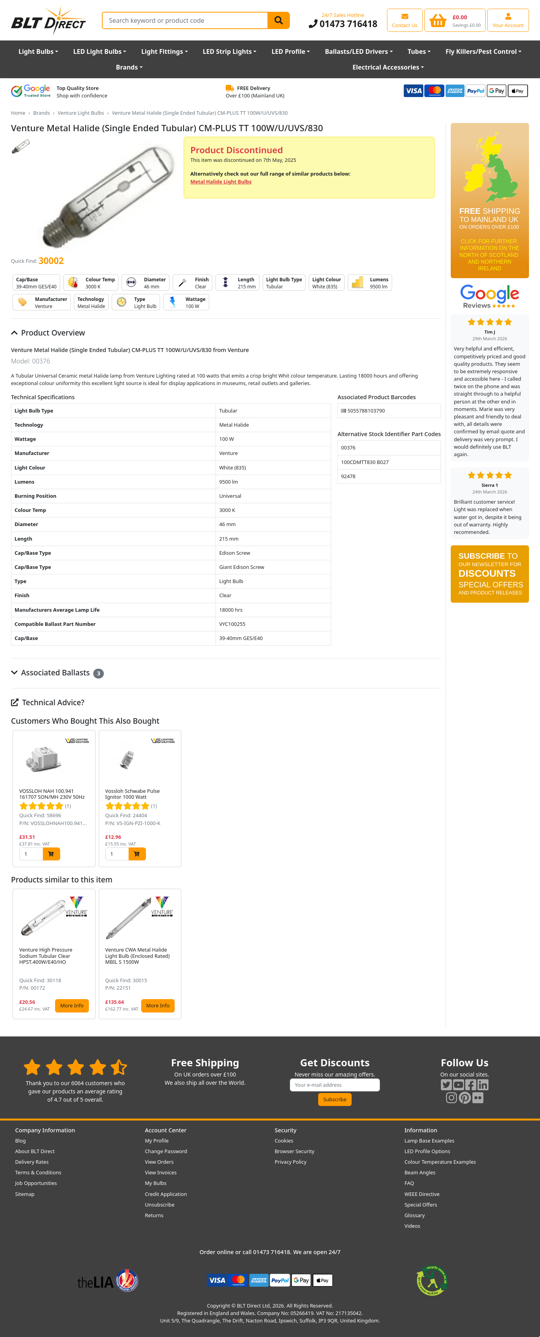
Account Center (166, 1130)
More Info (71, 1005)
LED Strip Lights (227, 51)
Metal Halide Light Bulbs (221, 181)
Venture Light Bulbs (81, 112)
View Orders (159, 1161)
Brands (127, 67)
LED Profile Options (427, 1151)
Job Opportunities (36, 1183)
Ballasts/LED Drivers (356, 51)
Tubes (416, 51)
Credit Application (166, 1194)
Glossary (415, 1215)
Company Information (45, 1130)
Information (421, 1130)
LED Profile (288, 51)
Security (286, 1130)
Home (18, 112)
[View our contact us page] (405, 20)
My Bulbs (156, 1183)
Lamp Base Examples (430, 1140)
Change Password (166, 1151)
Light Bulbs (35, 51)
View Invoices (161, 1172)
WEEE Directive (422, 1194)
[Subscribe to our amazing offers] (335, 1084)
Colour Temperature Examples (440, 1161)
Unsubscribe (160, 1204)
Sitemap (25, 1194)
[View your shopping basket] (455, 20)
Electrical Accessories (385, 67)
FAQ (409, 1183)
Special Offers (421, 1204)
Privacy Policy (291, 1161)
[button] (434, 798)
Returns (154, 1215)
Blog (20, 1140)
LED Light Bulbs (97, 51)
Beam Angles (420, 1172)
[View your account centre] (508, 20)
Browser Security (295, 1151)
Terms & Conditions (38, 1172)
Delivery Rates (32, 1161)
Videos (412, 1225)
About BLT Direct (35, 1151)
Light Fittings (162, 51)
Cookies (284, 1140)
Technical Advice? (48, 702)
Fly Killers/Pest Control (481, 51)
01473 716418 (343, 24)
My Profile (157, 1140)
